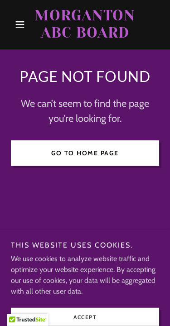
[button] (22, 24)
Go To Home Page (84, 153)
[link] (85, 24)
